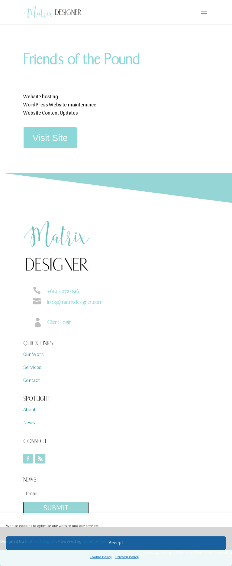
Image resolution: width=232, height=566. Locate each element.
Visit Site (50, 138)
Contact (31, 381)
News (29, 423)
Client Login (59, 322)
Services (32, 368)
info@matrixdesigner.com (74, 302)
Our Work (33, 355)
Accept (116, 543)
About (29, 410)
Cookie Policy (101, 557)
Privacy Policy (127, 557)
